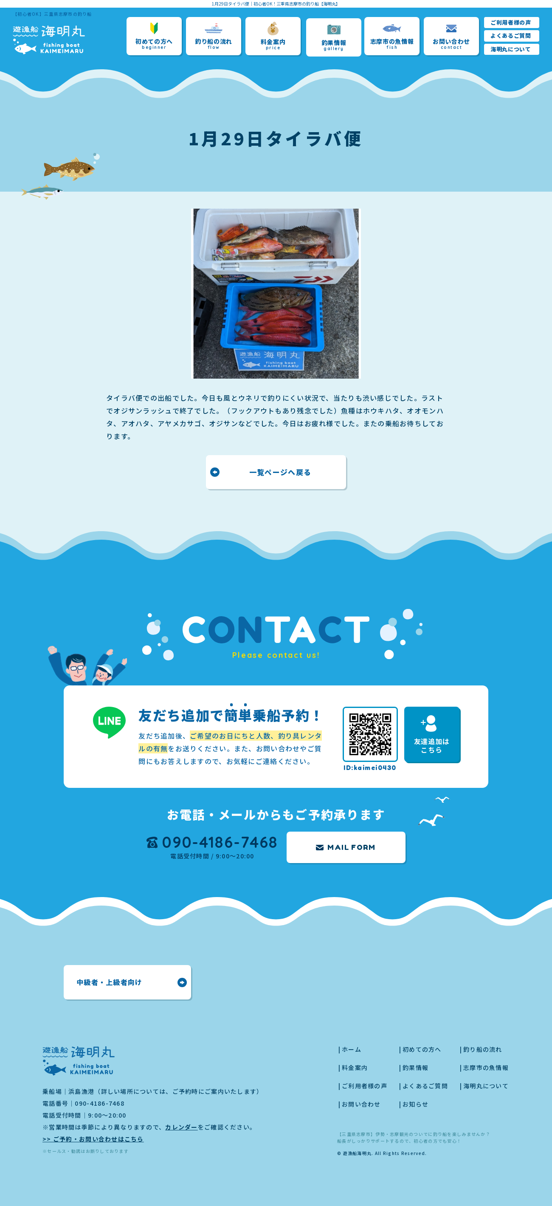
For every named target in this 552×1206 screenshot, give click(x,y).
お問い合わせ (451, 36)
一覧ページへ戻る (280, 472)
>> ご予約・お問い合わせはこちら (93, 1139)
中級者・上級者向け (109, 982)
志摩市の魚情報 (392, 36)
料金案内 (273, 36)
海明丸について (510, 49)
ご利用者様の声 (510, 22)
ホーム (351, 1049)
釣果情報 (333, 37)
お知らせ (415, 1104)
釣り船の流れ (213, 36)
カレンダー (181, 1127)
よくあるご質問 (510, 35)
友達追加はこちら (432, 735)
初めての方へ (154, 36)
